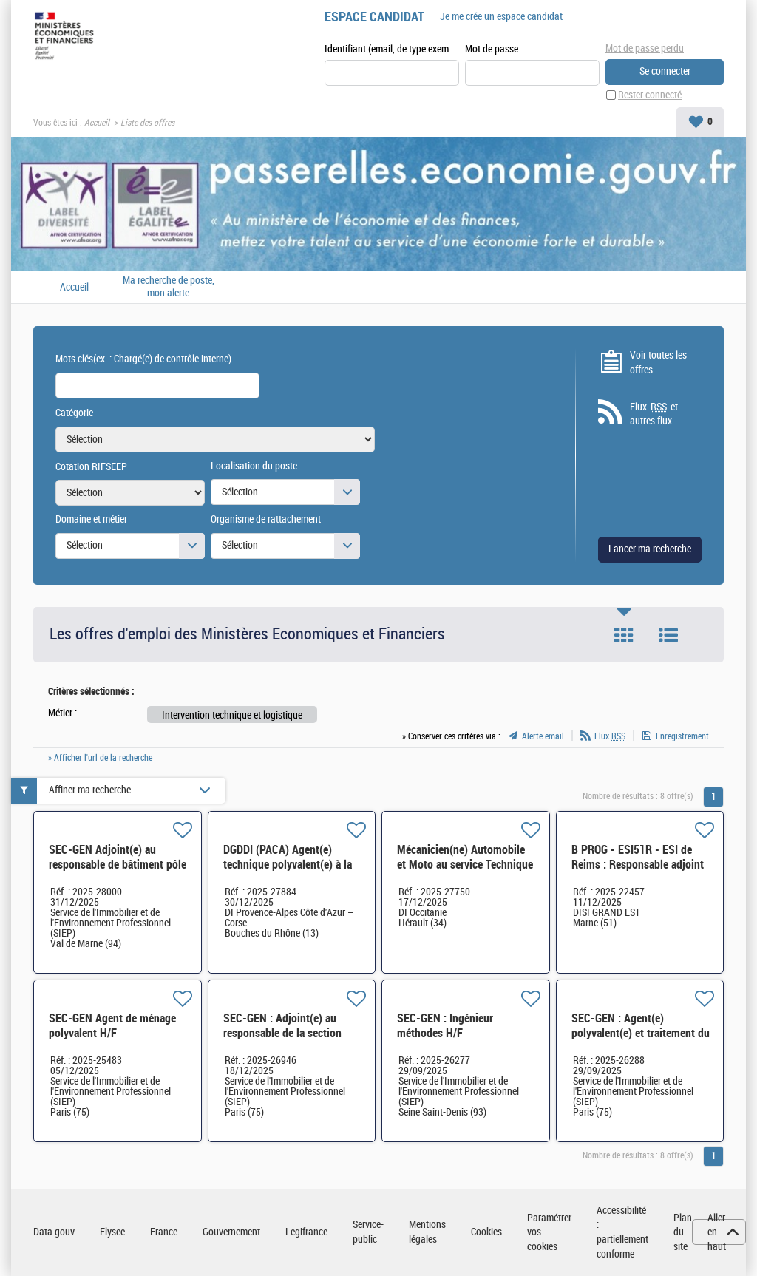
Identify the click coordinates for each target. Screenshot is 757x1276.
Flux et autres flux (654, 414)
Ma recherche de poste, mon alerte (168, 287)
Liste (668, 635)
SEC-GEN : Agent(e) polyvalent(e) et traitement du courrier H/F (640, 1033)
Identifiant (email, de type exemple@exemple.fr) (392, 49)
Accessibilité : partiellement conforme (622, 1232)
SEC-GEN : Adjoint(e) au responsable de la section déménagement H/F (282, 1033)
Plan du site (682, 1232)
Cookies (486, 1232)
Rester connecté (650, 95)
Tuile (624, 635)
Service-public (368, 1232)
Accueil (96, 123)
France (163, 1232)
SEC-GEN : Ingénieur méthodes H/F (445, 1025)
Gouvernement (231, 1232)
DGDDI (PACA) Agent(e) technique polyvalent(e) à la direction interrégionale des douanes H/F (287, 872)
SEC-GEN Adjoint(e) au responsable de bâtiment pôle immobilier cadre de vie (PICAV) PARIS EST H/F (117, 872)
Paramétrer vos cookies (549, 1232)
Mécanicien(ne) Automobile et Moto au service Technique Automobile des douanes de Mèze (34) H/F (465, 872)
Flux (609, 736)
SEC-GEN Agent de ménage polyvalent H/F (112, 1025)
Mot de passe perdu (644, 48)
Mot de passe (491, 49)
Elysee (112, 1232)
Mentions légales (427, 1232)
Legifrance (306, 1232)
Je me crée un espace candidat (501, 16)
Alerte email (543, 736)
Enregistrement (682, 736)
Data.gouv (54, 1232)
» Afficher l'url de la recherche (100, 758)
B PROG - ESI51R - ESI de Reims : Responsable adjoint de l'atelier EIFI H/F (637, 864)
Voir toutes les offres (658, 362)
